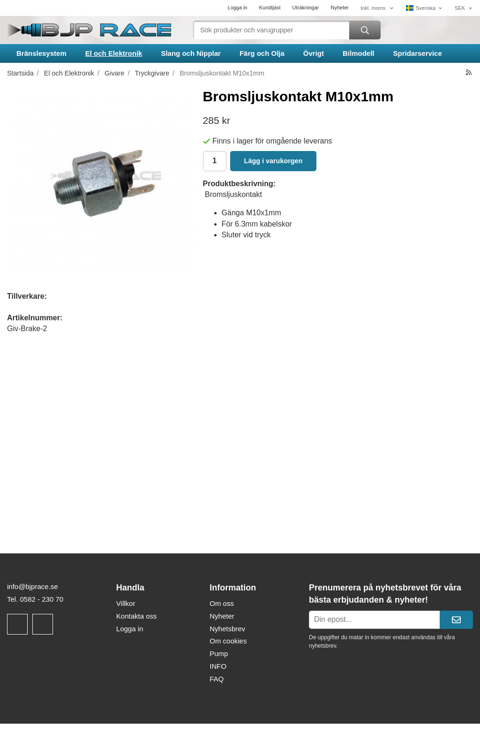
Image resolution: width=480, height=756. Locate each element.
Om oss (222, 603)
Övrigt (313, 53)
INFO (218, 666)
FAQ (217, 679)
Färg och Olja (262, 53)
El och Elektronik (113, 53)
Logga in (238, 7)
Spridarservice (417, 53)
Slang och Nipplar (191, 53)
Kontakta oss (136, 616)
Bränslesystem (41, 53)
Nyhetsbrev (227, 629)
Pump (219, 654)
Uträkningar (305, 7)
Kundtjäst (270, 7)
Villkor (125, 603)
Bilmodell (359, 53)
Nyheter (339, 7)
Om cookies (228, 641)
